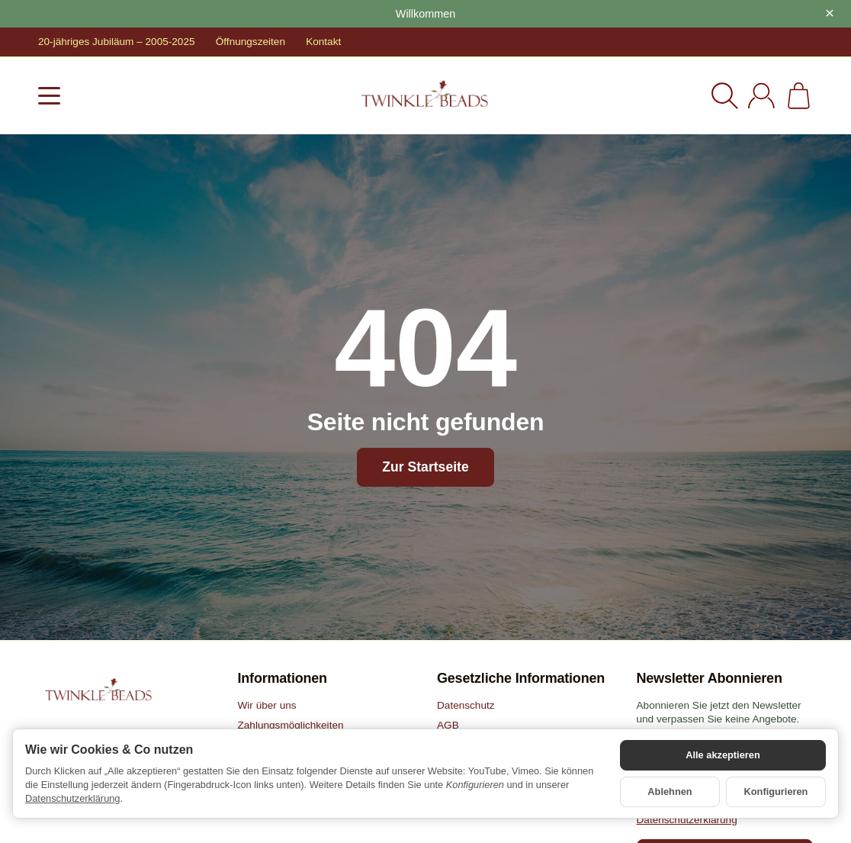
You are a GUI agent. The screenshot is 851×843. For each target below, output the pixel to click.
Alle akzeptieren (722, 755)
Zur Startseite (425, 467)
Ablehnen (669, 791)
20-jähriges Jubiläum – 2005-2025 (116, 41)
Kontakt (323, 41)
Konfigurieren (776, 791)
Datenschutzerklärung (72, 798)
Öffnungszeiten (250, 41)
